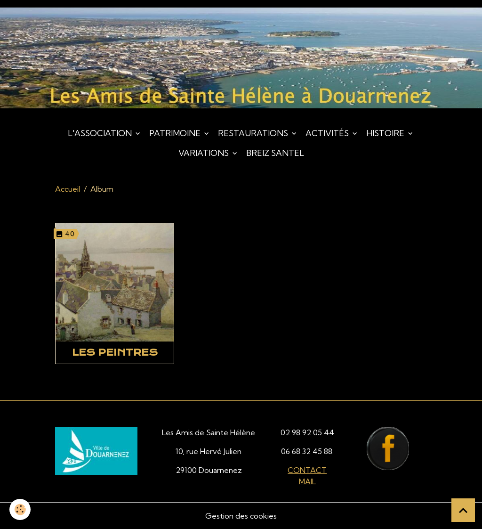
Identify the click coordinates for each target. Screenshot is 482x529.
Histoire (386, 133)
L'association (101, 133)
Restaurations (254, 133)
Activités (328, 133)
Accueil (67, 189)
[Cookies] (20, 509)
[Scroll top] (463, 510)
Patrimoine (175, 133)
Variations (204, 153)
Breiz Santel (275, 153)
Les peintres (115, 352)
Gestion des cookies (241, 516)
